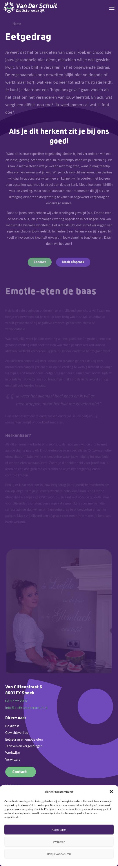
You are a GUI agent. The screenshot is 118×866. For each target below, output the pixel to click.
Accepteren (59, 830)
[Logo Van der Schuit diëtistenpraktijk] (30, 7)
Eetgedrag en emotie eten (24, 739)
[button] (111, 792)
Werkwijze (12, 753)
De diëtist (12, 726)
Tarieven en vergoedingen (23, 746)
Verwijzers (12, 759)
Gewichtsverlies (16, 732)
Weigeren (59, 842)
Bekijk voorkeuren (59, 854)
